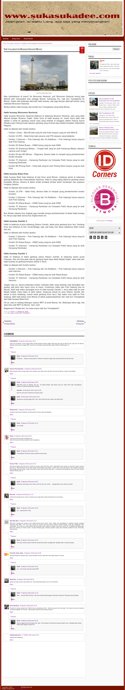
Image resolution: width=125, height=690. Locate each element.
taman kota (18, 313)
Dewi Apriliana (14, 605)
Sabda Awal (13, 409)
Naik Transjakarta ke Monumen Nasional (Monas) (23, 49)
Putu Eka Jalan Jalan (16, 553)
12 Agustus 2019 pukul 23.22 (29, 356)
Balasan (13, 352)
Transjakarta (26, 313)
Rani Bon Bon (14, 520)
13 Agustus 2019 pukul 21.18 (27, 463)
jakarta (12, 313)
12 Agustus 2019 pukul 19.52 (26, 409)
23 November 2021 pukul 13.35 (30, 396)
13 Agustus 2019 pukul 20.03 (23, 436)
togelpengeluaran (15, 635)
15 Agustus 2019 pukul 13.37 (29, 451)
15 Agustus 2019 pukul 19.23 (29, 540)
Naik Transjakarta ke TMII (106, 113)
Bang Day (13, 579)
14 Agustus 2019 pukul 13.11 (28, 520)
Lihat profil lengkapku (95, 73)
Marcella (12, 494)
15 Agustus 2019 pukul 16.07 (29, 481)
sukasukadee (17, 687)
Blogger (110, 220)
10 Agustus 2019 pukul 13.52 (27, 341)
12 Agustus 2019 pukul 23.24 (29, 382)
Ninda (12, 436)
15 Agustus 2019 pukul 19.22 (29, 508)
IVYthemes (18, 688)
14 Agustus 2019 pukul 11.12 (24, 494)
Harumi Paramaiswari (16, 369)
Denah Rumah (28, 38)
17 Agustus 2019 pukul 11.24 (29, 593)
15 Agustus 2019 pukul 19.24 (29, 566)
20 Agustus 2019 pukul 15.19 (28, 605)
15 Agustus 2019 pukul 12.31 (29, 423)
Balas (11, 347)
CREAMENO (14, 341)
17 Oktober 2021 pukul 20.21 (30, 635)
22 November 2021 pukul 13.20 (31, 390)
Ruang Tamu (16, 38)
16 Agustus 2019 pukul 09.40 (25, 579)
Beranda (5, 38)
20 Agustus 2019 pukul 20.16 (29, 620)
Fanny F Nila (14, 463)
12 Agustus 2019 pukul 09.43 (33, 369)
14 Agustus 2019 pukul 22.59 (32, 553)
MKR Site (25, 688)
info (8, 313)
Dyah (12, 311)
